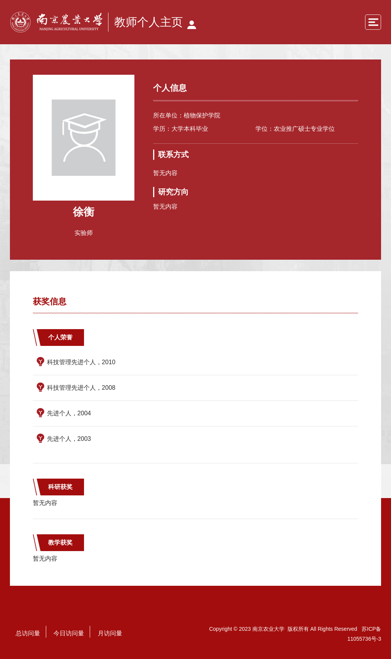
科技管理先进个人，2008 (81, 387)
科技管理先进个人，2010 (81, 362)
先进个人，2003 (69, 439)
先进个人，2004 (69, 413)
